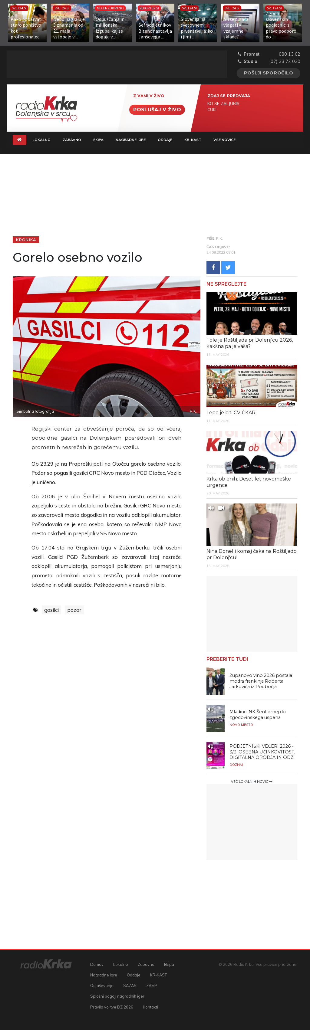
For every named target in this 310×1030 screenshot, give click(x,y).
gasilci (51, 610)
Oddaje (165, 139)
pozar (74, 610)
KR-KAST (192, 139)
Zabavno (72, 139)
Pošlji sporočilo (268, 73)
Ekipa (98, 139)
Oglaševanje (102, 985)
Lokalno (41, 139)
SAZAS (130, 985)
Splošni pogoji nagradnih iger (117, 996)
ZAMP (151, 985)
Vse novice (224, 139)
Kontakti (150, 1007)
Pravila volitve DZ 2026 (111, 1007)
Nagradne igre (131, 139)
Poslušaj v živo (157, 110)
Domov (97, 964)
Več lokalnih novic (251, 781)
